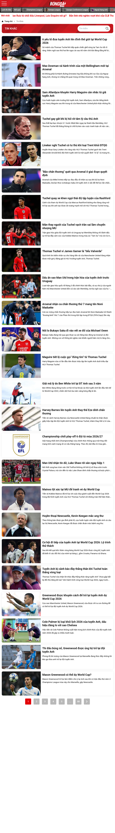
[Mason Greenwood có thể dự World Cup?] (57, 683)
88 (78, 701)
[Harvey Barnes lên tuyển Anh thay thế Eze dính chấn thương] (57, 419)
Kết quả (17, 10)
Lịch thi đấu (6, 10)
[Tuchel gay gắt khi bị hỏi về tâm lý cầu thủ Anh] (57, 128)
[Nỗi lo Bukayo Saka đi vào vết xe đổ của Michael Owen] (57, 339)
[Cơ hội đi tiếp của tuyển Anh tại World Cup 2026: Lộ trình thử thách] (57, 551)
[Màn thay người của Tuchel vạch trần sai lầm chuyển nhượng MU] (57, 233)
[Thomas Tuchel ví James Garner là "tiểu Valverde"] (57, 260)
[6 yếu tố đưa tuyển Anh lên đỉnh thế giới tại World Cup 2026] (57, 48)
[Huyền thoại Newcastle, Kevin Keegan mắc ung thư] (57, 525)
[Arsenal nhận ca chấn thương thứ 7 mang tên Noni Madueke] (57, 313)
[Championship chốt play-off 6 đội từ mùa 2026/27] (57, 445)
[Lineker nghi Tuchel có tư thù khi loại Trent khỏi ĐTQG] (57, 154)
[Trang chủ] (7, 21)
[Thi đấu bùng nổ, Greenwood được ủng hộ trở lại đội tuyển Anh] (57, 657)
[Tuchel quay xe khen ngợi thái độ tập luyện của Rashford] (57, 207)
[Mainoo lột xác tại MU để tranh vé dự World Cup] (57, 498)
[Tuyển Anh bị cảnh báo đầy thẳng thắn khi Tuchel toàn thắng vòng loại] (57, 578)
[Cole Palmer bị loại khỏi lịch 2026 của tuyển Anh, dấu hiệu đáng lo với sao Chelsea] (57, 631)
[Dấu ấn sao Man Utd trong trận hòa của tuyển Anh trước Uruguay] (57, 286)
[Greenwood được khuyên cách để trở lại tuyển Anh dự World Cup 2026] (57, 604)
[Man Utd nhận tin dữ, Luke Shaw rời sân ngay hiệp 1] (57, 472)
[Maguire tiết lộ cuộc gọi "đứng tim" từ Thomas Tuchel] (57, 366)
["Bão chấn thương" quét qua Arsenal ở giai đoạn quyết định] (57, 180)
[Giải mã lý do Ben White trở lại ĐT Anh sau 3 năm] (57, 392)
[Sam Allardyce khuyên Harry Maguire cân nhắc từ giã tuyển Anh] (57, 101)
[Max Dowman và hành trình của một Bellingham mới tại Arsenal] (57, 75)
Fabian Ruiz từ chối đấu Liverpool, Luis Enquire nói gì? (42, 15)
